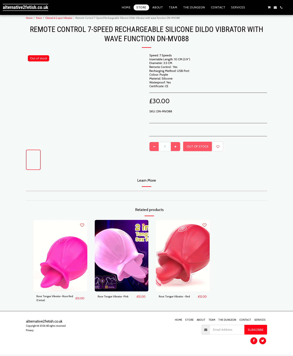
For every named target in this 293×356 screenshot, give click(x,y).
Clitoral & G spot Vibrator (58, 17)
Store (39, 17)
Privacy (30, 331)
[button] (251, 7)
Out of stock (197, 146)
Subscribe (255, 331)
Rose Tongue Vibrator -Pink (116, 297)
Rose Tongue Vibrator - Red (177, 297)
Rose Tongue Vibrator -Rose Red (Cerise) (55, 299)
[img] (60, 255)
